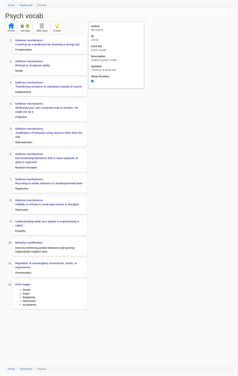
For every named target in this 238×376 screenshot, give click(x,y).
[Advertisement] (118, 125)
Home (11, 5)
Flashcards (26, 5)
